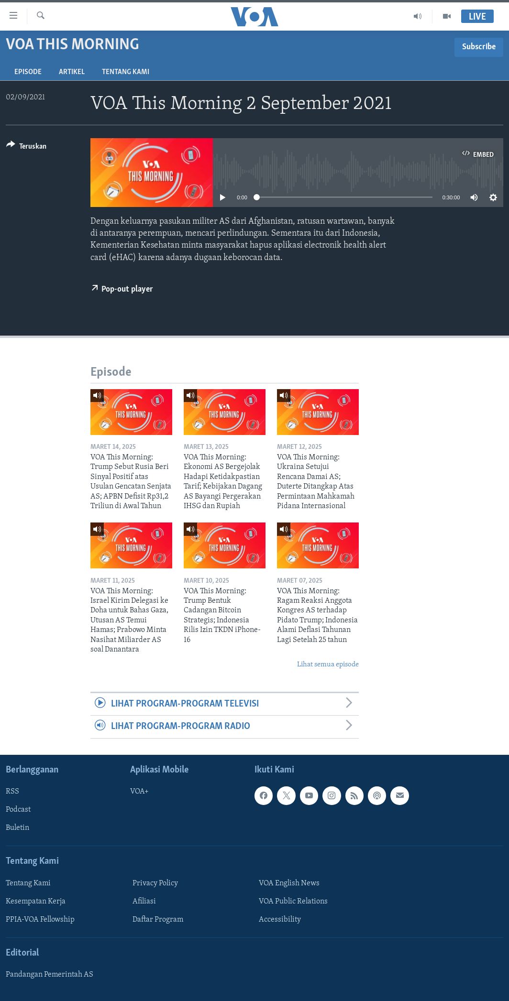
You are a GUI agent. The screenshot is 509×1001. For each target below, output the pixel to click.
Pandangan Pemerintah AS (49, 975)
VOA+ (139, 791)
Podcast (18, 810)
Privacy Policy (155, 883)
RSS (12, 791)
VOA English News (289, 883)
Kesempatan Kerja (36, 901)
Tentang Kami (125, 72)
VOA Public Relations (293, 901)
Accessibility (280, 920)
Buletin (17, 828)
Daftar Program (158, 920)
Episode (28, 72)
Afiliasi (144, 901)
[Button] (26, 148)
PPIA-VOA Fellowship (40, 920)
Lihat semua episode (328, 664)
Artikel (72, 72)
